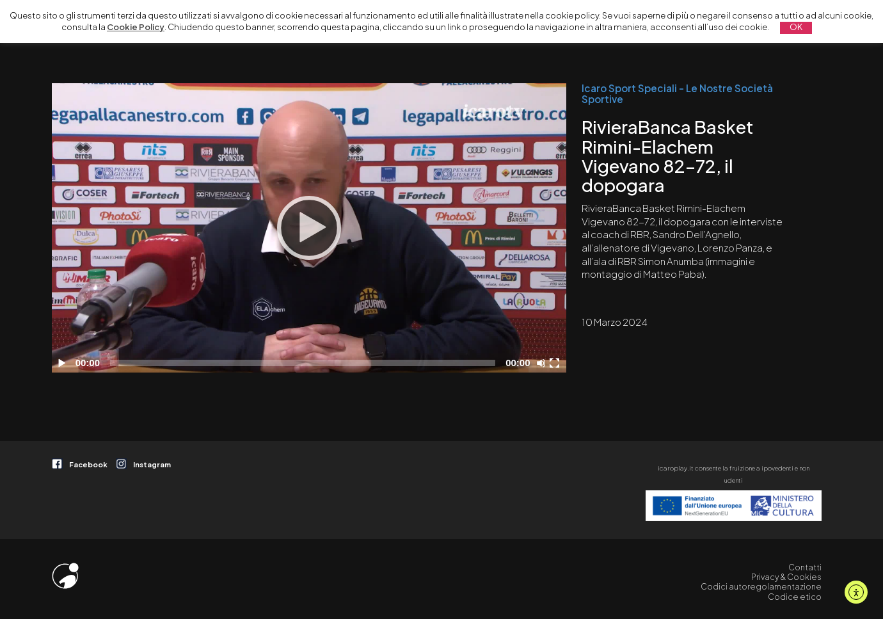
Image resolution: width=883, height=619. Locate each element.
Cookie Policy (135, 27)
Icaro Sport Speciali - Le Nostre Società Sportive (677, 93)
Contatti (805, 567)
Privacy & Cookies (786, 577)
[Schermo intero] (556, 363)
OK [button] (796, 27)
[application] (309, 228)
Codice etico (795, 596)
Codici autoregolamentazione (761, 586)
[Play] (309, 228)
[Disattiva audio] (543, 363)
